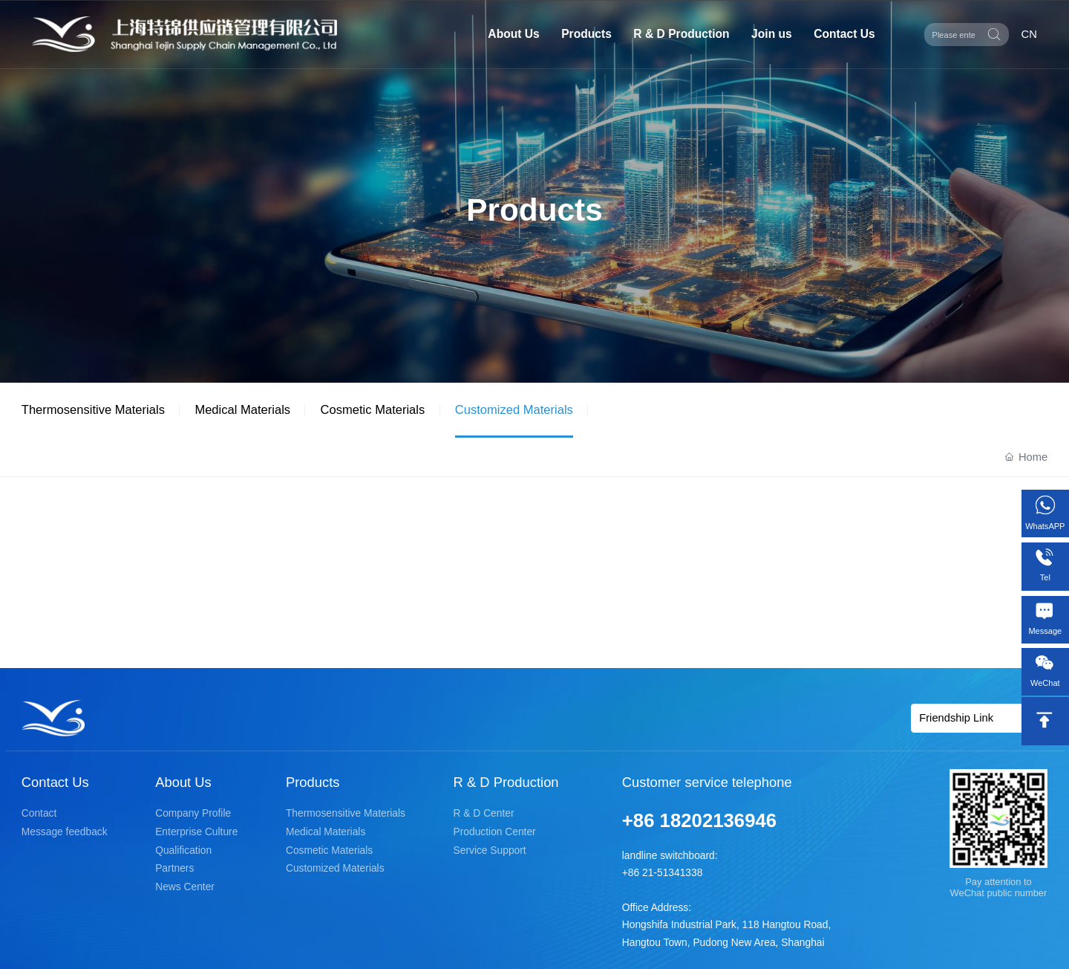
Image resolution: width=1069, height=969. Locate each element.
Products (586, 33)
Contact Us (844, 33)
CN (1029, 34)
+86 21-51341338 (662, 872)
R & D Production (681, 33)
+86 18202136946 (699, 820)
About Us (513, 33)
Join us (771, 33)
